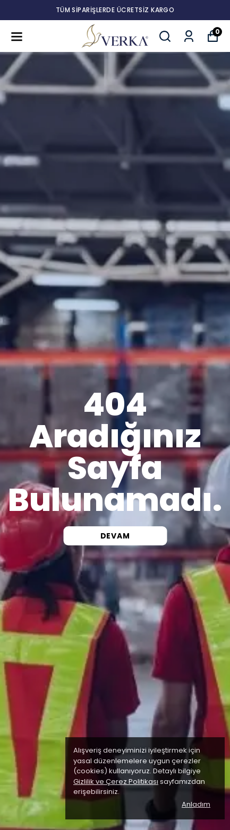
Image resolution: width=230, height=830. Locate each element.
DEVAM (115, 536)
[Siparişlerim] (188, 36)
